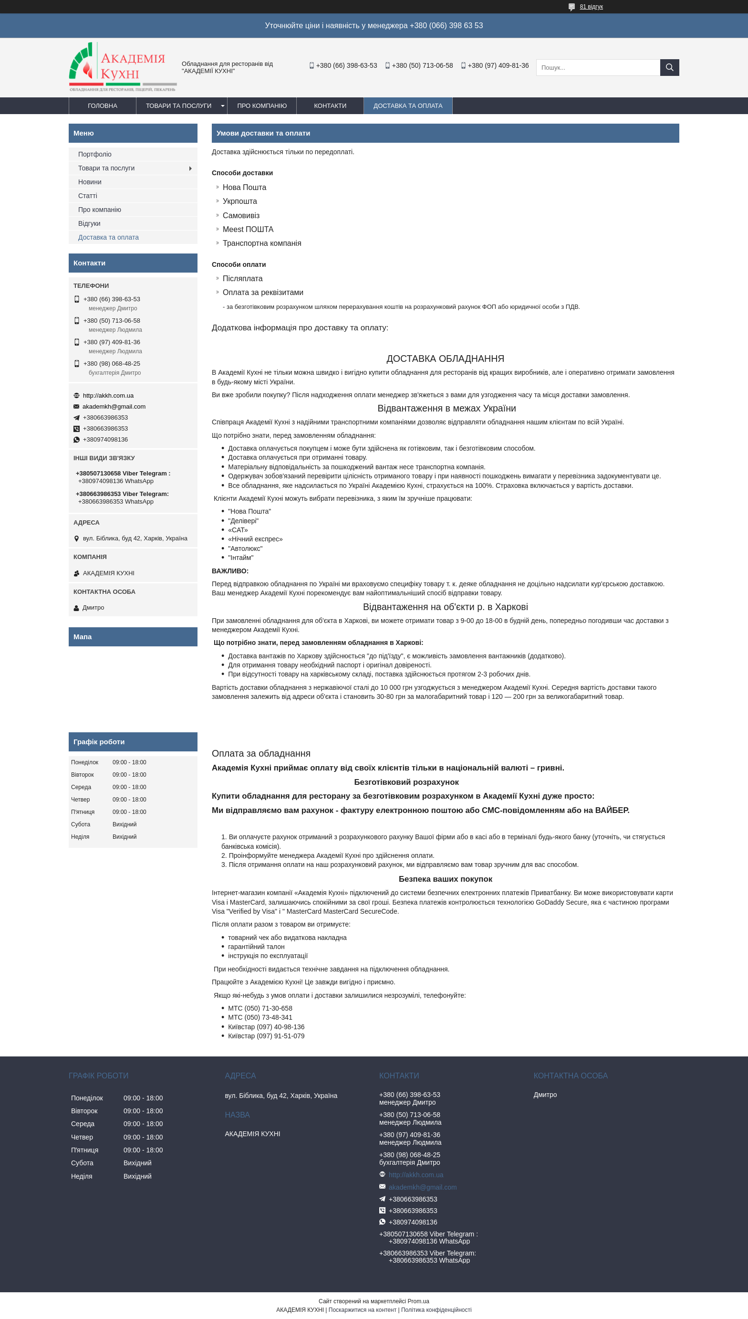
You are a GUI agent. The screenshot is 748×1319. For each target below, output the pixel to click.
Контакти (330, 105)
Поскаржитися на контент (362, 1310)
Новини (90, 182)
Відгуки (89, 223)
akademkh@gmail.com (114, 406)
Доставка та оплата (408, 105)
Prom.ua (418, 1301)
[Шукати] (669, 67)
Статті (87, 196)
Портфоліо (95, 154)
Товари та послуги (178, 105)
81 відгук (591, 6)
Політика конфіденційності (436, 1310)
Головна (102, 105)
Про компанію (262, 105)
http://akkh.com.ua (108, 395)
